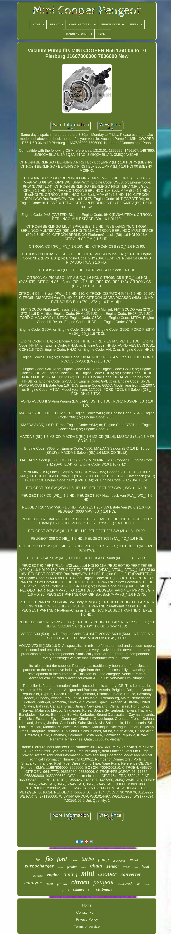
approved (125, 884)
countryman (119, 860)
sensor (112, 866)
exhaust (78, 890)
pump (103, 859)
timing (70, 874)
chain (96, 865)
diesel (60, 867)
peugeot (103, 882)
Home (87, 905)
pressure (62, 884)
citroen (80, 882)
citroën (74, 860)
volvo (134, 860)
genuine (72, 866)
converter (131, 874)
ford (62, 859)
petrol (65, 890)
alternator (38, 875)
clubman (104, 889)
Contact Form (86, 912)
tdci (138, 884)
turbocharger (39, 866)
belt (90, 890)
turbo (87, 858)
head (145, 866)
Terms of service (87, 927)
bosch (83, 867)
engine (53, 874)
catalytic (33, 883)
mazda (126, 867)
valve (146, 884)
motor (49, 884)
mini (87, 873)
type (136, 867)
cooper (107, 873)
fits (49, 858)
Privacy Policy (87, 919)
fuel (38, 860)
